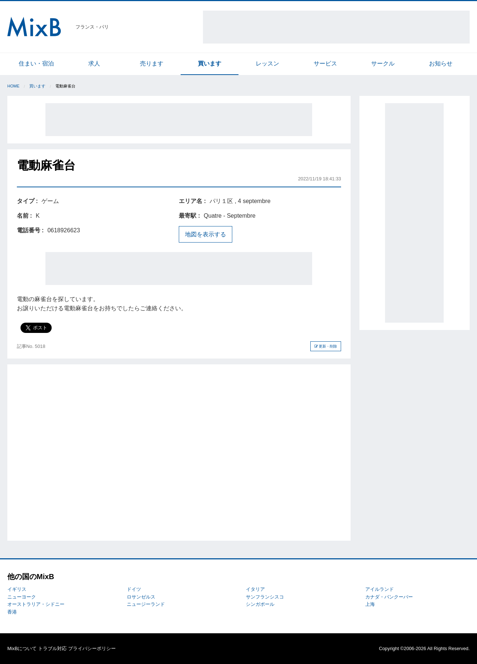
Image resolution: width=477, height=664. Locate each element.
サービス (325, 63)
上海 (370, 604)
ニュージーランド (146, 604)
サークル (383, 63)
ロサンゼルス (141, 597)
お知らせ (440, 63)
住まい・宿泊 (36, 63)
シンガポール (260, 604)
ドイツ (134, 589)
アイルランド (379, 589)
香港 (12, 612)
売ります (151, 63)
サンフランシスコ (265, 597)
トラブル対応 (52, 648)
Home (13, 86)
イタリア (255, 589)
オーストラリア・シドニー (35, 604)
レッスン (267, 63)
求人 (94, 63)
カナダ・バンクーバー (389, 597)
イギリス (16, 589)
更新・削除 (325, 346)
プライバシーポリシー (92, 648)
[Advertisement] (336, 27)
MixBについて (22, 648)
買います (209, 63)
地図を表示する (205, 234)
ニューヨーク (21, 597)
